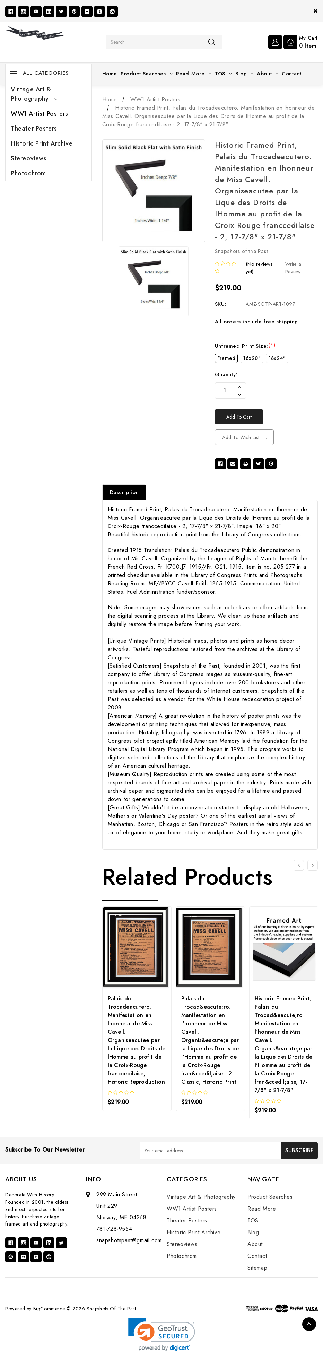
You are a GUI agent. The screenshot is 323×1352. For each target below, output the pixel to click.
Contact (291, 73)
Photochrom (28, 173)
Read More (193, 73)
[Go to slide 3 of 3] (299, 865)
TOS (223, 73)
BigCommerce (49, 1308)
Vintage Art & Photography (34, 94)
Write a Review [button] (293, 268)
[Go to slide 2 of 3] (312, 865)
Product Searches (147, 73)
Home (109, 73)
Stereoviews (29, 158)
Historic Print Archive (41, 143)
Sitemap (257, 1268)
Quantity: (226, 374)
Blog (244, 73)
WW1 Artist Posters (39, 113)
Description (124, 492)
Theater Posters (34, 128)
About (267, 73)
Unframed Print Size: (245, 346)
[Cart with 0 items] (300, 41)
